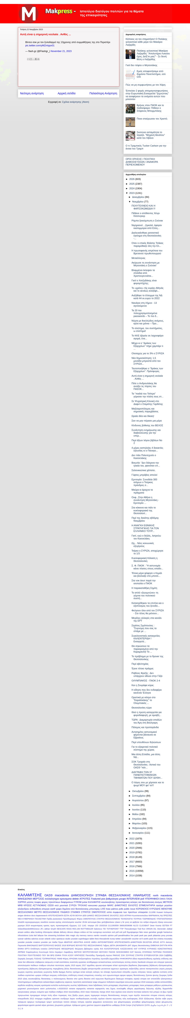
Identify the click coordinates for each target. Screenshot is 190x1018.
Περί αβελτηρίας (140, 664)
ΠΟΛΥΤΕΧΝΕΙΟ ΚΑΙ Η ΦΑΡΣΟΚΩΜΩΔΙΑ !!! (143, 207)
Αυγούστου (138, 800)
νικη (107, 989)
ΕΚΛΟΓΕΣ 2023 (117, 915)
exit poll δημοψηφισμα (129, 932)
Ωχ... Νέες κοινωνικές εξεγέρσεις (143, 544)
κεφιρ (95, 982)
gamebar (152, 932)
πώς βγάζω (73, 995)
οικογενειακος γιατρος (27, 992)
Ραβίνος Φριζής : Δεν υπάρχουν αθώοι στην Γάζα (147, 674)
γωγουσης (48, 972)
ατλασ (115, 965)
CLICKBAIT (144, 925)
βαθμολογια (112, 898)
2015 (132, 871)
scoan (41, 939)
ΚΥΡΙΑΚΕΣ (152, 949)
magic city (74, 935)
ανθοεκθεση (35, 909)
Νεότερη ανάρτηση (32, 93)
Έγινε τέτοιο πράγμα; (143, 668)
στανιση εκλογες (165, 995)
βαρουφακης (143, 965)
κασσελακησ (87, 982)
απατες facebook (138, 962)
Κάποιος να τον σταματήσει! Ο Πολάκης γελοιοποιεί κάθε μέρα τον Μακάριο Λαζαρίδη (146, 42)
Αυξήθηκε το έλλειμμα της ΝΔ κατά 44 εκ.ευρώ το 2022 (147, 297)
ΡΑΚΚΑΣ (116, 955)
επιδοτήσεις (62, 975)
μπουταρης (94, 909)
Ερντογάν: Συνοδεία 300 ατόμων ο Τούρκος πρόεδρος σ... (144, 482)
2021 (132, 843)
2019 (132, 852)
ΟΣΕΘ (51, 905)
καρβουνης (60, 982)
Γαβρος (106, 945)
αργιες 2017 (81, 965)
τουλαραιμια (40, 1002)
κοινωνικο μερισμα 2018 (135, 982)
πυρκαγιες (62, 995)
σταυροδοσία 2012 (26, 999)
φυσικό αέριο (40, 1005)
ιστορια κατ (145, 979)
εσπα (109, 912)
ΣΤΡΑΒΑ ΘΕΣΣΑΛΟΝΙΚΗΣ (113, 895)
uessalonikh (126, 939)
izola (31, 935)
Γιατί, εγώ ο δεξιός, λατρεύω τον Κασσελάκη (146, 537)
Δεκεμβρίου (138, 197)
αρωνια (99, 965)
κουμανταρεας (37, 925)
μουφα (122, 898)
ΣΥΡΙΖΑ (73, 905)
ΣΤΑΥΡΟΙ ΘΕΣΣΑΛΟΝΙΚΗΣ (108, 919)
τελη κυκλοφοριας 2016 (132, 999)
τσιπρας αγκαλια (85, 1002)
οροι (46, 992)
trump (112, 939)
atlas (33, 932)
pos (103, 898)
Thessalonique (130, 929)
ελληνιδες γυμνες (130, 972)
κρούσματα (46, 985)
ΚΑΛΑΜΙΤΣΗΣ (30, 895)
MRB (20, 905)
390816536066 (126, 925)
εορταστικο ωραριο (33, 975)
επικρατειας (89, 975)
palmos (114, 909)
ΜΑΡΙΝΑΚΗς (154, 915)
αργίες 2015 (70, 965)
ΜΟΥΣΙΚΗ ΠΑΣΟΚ (107, 952)
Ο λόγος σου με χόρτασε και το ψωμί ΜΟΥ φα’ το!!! (148, 784)
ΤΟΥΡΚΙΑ (137, 919)
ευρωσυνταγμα (113, 975)
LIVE (103, 909)
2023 (132, 193)
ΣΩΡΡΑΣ (22, 902)
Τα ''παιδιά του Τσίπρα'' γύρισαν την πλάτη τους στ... (147, 395)
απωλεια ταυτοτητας (55, 965)
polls (121, 909)
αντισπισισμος (118, 962)
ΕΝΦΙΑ (21, 949)
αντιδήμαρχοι (92, 962)
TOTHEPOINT (113, 929)
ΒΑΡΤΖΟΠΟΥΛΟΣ (46, 945)
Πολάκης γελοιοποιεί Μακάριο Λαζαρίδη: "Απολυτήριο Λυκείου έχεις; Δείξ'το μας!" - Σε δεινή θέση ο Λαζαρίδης (153, 55)
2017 (132, 861)
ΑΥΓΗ (162, 942)
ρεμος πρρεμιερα (92, 995)
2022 (132, 838)
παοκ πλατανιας (92, 992)
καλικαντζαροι (49, 982)
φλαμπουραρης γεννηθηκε (129, 1002)
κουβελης (30, 985)
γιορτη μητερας (165, 969)
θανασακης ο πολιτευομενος (53, 979)
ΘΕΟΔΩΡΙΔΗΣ (67, 949)
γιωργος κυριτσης (25, 972)
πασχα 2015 (105, 992)
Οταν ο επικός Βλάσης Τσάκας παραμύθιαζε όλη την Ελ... (147, 244)
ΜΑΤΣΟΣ (78, 952)
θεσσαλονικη (148, 902)
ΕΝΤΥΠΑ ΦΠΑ (166, 945)
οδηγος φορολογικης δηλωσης (140, 989)
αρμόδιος (91, 965)
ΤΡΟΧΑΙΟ (82, 905)
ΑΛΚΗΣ (87, 942)
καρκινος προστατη (73, 982)
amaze (20, 932)
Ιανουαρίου (138, 833)
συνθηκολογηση (82, 999)
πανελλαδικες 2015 (76, 992)
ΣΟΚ (123, 955)
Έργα (60, 942)
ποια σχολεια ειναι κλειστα (122, 992)
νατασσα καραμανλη (96, 989)
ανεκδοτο (44, 922)
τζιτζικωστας (149, 999)
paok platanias (154, 935)
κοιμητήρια (119, 982)
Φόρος (65, 959)
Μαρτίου (136, 823)
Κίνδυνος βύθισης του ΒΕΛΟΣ (147, 425)
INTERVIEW (133, 898)
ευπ (104, 975)
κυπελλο (54, 985)
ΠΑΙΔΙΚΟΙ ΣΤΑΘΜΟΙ (70, 912)
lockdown (61, 935)
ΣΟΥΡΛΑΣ (130, 955)
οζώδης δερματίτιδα (163, 989)
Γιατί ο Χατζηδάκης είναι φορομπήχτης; (144, 282)
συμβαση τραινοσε (51, 999)
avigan (20, 915)
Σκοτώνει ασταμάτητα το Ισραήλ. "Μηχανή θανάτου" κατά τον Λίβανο (151, 135)
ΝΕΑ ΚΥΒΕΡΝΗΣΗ (26, 919)
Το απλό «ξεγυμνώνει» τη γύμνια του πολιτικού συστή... (145, 595)
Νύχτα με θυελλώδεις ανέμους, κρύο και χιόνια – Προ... (148, 322)
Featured (96, 898)
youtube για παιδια (49, 942)
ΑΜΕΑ (94, 942)
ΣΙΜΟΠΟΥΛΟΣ (89, 919)
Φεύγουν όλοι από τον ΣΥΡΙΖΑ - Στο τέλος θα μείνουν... (148, 612)
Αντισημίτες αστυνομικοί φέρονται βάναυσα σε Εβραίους (144, 735)
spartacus (60, 939)
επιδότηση (72, 975)
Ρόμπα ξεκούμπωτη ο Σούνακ (147, 220)
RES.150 (76, 929)
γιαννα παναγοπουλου (149, 969)
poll (142, 898)
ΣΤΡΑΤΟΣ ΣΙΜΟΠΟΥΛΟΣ (93, 912)
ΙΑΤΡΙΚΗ (128, 915)
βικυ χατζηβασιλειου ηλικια (108, 922)
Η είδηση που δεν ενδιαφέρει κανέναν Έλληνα (147, 691)
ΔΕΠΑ (112, 945)
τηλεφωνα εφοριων (26, 1002)
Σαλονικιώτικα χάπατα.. (144, 470)
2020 (132, 848)
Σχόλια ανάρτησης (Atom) (75, 102)
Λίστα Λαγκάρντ (56, 952)
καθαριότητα (37, 982)
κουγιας (37, 985)
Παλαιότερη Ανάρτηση (103, 93)
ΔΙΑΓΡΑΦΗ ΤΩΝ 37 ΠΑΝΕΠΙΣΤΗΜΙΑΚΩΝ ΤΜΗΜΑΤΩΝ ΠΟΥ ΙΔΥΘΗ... (147, 775)
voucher (135, 939)
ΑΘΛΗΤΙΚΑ (78, 942)
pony (163, 935)
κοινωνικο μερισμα (97, 905)
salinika (27, 939)
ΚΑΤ (135, 949)
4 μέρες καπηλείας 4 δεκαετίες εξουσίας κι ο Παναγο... (147, 449)
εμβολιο (156, 972)
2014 (132, 875)
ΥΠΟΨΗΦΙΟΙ (152, 898)
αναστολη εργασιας (78, 962)
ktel (35, 935)
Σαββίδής (168, 955)
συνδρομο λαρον (67, 999)
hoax (108, 909)
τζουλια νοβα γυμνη (163, 999)
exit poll (115, 932)
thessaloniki (104, 939)
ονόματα (40, 992)
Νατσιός (138, 952)
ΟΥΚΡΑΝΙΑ (147, 952)
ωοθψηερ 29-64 (118, 1005)
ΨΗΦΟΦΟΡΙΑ (126, 959)
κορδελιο (21, 985)
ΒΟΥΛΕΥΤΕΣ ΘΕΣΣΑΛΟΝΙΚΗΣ (89, 945)
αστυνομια (92, 922)
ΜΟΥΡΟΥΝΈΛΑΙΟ (90, 952)
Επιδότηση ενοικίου (39, 949)
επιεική (80, 975)
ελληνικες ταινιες (145, 972)
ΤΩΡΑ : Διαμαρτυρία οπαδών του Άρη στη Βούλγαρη (147, 721)
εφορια (123, 975)
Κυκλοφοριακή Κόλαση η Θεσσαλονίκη (145, 559)
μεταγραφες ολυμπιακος (118, 985)
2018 (132, 857)
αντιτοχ (128, 962)
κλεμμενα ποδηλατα (106, 982)
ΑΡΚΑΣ (156, 942)
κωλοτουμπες (64, 985)
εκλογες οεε (135, 902)
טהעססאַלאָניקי (138, 1005)
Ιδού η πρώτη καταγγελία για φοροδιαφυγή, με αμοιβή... (147, 714)
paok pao (143, 935)
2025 (132, 184)
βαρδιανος (133, 965)
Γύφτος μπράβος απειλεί (144, 475)
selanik (48, 939)
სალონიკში (161, 1005)
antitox (27, 932)
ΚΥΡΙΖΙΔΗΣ (155, 909)
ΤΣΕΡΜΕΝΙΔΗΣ (149, 919)
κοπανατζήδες (166, 982)
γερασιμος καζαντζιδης (129, 969)
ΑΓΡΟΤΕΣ (85, 898)
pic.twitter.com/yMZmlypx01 (39, 45)
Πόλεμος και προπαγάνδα (145, 727)
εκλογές (89, 972)
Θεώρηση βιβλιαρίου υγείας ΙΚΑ (89, 949)
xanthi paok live (150, 939)
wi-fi (141, 939)
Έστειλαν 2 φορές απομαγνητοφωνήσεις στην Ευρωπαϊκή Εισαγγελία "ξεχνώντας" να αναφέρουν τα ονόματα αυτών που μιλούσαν (147, 95)
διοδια (55, 972)
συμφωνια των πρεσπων (125, 912)
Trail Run (141, 929)
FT (171, 925)
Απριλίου (137, 819)
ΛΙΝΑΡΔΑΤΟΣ (142, 895)
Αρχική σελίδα (66, 93)
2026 (132, 179)
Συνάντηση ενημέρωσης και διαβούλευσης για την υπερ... (146, 433)
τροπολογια (57, 1002)
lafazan (40, 935)
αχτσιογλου (123, 965)
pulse (84, 902)
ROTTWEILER (87, 929)
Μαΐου (135, 814)
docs (33, 915)
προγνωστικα (23, 995)
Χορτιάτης (96, 959)
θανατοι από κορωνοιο (94, 979)
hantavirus (167, 932)
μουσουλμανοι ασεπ (36, 989)
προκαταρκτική (62, 925)
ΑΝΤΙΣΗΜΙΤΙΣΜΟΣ (106, 942)
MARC (110, 905)
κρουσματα (66, 898)
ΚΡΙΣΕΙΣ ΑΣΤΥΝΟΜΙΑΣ (35, 905)
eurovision (107, 932)
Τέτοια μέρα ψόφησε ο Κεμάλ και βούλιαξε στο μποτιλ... (147, 574)
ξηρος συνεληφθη (118, 989)
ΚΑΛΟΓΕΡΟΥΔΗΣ (111, 949)
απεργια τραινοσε (164, 962)
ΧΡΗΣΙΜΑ (73, 959)
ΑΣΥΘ (72, 915)
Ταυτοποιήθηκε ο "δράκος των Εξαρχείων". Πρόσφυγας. (147, 370)
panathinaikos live (126, 935)
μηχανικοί (22, 989)
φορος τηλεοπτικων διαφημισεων (57, 902)
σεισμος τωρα (127, 995)
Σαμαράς (21, 959)
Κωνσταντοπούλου (140, 915)
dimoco (70, 932)
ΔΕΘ (84, 915)
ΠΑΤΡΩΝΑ (157, 952)
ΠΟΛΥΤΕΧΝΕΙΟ (34, 955)
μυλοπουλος (51, 989)
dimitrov (27, 915)
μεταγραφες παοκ (136, 985)
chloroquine (48, 932)
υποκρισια (143, 912)
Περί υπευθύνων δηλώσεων (146, 742)
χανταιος (50, 1005)
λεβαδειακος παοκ (85, 985)
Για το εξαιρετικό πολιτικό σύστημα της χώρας (145, 748)
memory (83, 935)
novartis (103, 935)
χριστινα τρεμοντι (94, 1005)
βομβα (84, 969)
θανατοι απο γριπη (75, 979)
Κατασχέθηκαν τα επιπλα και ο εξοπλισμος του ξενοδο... (148, 604)
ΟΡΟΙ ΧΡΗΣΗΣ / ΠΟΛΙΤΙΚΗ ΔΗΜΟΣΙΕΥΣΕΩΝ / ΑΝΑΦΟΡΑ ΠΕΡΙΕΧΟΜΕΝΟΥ (142, 162)
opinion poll (113, 935)
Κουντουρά (43, 952)
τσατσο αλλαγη (70, 1002)
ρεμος (81, 995)
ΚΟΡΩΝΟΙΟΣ (142, 909)
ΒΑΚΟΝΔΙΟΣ (32, 945)
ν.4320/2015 (62, 989)
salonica (34, 939)
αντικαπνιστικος (104, 962)
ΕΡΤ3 (27, 949)
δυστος (69, 972)
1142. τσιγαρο (88, 925)
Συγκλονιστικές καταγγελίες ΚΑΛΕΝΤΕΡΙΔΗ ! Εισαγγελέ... (146, 638)
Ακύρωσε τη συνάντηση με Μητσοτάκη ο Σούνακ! (146, 264)
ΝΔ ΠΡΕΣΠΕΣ (166, 915)
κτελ (57, 905)
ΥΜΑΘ (59, 959)
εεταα (82, 972)
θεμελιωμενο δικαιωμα (114, 979)
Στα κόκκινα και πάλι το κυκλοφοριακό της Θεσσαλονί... (144, 510)
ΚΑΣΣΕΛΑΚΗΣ (126, 949)
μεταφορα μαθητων (153, 985)
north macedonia (162, 895)
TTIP (122, 929)
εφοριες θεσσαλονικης (135, 975)
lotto (67, 935)
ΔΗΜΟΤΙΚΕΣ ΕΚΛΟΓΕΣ (126, 905)
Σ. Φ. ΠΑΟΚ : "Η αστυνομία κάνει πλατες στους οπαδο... (147, 567)
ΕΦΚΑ (162, 899)
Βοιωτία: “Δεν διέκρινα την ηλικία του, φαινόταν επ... (146, 464)
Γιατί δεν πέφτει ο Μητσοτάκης (141, 65)
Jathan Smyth (50, 929)
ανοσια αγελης (55, 922)
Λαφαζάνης (68, 952)
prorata (169, 935)
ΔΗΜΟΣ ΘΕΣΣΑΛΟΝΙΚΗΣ (98, 915)
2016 (132, 866)
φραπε (32, 1005)
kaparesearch (42, 915)
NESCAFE (61, 929)
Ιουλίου (136, 805)
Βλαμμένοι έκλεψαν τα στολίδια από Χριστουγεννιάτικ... (143, 273)
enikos (83, 932)
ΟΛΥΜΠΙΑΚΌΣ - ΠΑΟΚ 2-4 (146, 680)
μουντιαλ (64, 905)
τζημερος (73, 925)
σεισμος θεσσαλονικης (110, 995)
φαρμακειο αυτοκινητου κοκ (105, 1002)
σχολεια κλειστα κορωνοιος (110, 999)
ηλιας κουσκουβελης (31, 979)
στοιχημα (38, 999)
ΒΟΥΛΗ (78, 915)
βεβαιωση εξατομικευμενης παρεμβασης (47, 969)
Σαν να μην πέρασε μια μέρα (147, 420)
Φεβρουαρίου (139, 828)
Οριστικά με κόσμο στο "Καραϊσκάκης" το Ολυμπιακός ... (143, 700)
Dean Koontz (155, 925)
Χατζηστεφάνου (84, 959)
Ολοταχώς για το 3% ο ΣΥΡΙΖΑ (148, 353)
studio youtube (71, 939)
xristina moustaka (164, 939)
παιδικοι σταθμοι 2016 (58, 992)
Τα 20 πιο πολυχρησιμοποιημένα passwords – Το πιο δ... (145, 313)
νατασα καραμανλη (77, 989)
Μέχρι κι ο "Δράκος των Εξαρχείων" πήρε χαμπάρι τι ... (147, 346)
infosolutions (23, 935)
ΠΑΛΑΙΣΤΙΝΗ (40, 919)
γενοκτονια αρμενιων (110, 969)
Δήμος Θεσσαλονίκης (141, 945)
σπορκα (154, 995)
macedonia (62, 895)
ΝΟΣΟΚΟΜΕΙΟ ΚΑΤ (125, 952)
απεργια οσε (151, 962)
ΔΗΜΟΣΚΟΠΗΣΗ (82, 895)
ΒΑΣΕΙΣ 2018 (60, 945)
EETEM (165, 925)
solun (53, 939)
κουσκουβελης (108, 902)
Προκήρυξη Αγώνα (104, 955)
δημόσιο (66, 909)
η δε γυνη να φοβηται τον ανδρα (135, 922)
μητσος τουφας (34, 902)
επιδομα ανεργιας (49, 975)
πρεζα (169, 992)
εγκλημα (76, 972)
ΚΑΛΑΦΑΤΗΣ (94, 902)
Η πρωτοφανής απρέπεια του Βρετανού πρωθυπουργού (147, 252)
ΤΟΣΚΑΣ (37, 959)
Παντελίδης (90, 955)
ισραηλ (136, 979)
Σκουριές (30, 959)
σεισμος (158, 902)
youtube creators (32, 942)
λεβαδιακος (98, 985)
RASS (69, 929)
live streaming (50, 935)
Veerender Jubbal (164, 929)
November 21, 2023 (61, 51)
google (160, 932)
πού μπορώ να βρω (157, 992)
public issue (129, 909)
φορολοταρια (23, 1005)
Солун (128, 1005)
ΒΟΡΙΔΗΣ (71, 945)
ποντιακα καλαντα (141, 992)
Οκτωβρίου (138, 791)
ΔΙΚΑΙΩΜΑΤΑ (121, 945)
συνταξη (93, 999)
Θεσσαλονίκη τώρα (142, 707)
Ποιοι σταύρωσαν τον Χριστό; (152, 118)
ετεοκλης (98, 975)
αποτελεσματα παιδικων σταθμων (32, 965)
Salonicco (98, 929)
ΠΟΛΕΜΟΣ (167, 952)
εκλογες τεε (98, 972)
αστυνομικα (107, 965)
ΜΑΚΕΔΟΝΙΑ (25, 898)
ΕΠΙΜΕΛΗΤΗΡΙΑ (147, 905)
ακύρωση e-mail (52, 962)
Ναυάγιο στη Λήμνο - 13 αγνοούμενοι (144, 304)
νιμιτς (52, 925)
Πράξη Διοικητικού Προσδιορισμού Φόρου (64, 919)
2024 (132, 188)
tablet (91, 939)
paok (136, 935)
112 (79, 925)
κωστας (74, 985)
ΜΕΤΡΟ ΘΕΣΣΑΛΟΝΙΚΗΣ (46, 912)
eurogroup (97, 932)
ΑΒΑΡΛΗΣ (68, 942)
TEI (104, 929)
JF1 (41, 929)
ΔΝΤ (129, 945)
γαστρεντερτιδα (94, 969)
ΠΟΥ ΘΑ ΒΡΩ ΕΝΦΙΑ (51, 955)
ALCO (135, 925)
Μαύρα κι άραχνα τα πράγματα (142, 491)
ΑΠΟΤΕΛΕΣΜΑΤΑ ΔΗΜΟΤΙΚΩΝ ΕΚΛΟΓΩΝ (133, 942)
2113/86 (152, 912)
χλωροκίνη (59, 1005)
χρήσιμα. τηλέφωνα (72, 1005)
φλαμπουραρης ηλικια (151, 1002)
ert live (89, 932)
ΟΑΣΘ (48, 895)
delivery (63, 932)
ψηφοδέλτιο (106, 1005)
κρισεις (46, 925)
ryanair (21, 939)
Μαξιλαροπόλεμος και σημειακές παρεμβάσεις (145, 410)
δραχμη (62, 972)
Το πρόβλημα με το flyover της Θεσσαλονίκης (147, 658)
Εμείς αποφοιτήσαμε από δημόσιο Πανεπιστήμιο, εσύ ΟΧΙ (151, 74)
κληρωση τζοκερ (156, 922)
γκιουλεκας (38, 972)
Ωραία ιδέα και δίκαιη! (143, 416)
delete (75, 898)
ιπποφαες (129, 979)
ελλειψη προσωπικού (113, 972)
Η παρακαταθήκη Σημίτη (144, 588)
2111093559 (113, 925)
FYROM (77, 902)
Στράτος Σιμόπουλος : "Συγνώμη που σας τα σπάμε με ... (144, 628)
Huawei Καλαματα (164, 912)
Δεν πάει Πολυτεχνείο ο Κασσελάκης (144, 456)
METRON (167, 902)
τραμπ (49, 1002)
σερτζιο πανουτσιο (142, 995)
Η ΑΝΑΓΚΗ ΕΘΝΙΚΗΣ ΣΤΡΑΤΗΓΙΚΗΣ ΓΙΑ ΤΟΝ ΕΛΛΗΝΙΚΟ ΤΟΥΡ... (145, 528)
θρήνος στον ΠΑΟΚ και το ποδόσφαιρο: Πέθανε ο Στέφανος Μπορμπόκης (150, 108)
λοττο (105, 985)
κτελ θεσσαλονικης (80, 909)
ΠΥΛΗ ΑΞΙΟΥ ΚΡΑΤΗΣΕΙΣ (73, 955)
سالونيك (153, 1005)
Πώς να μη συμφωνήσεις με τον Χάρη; (146, 84)
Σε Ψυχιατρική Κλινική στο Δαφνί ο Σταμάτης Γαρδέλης (147, 402)
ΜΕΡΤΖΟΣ (38, 898)
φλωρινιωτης (167, 1002)
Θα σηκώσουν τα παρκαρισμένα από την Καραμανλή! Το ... (145, 649)
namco (90, 935)
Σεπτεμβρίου (139, 795)
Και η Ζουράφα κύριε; (143, 685)
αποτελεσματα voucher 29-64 (74, 922)
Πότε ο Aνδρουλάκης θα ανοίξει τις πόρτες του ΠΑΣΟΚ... (144, 386)
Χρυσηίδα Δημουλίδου (110, 959)
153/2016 (103, 925)
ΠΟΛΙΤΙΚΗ (22, 955)
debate (56, 932)
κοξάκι (157, 982)
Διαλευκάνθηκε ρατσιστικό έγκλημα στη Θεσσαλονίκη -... (146, 235)
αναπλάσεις (64, 962)
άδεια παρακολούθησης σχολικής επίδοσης (150, 959)
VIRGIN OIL (151, 929)
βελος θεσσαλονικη (73, 969)
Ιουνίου (136, 809)
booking (38, 932)
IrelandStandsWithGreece (29, 929)
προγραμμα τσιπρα (38, 995)
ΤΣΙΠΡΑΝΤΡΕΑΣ (49, 959)
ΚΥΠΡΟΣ (142, 949)
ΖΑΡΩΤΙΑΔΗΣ (54, 949)
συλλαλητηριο (52, 898)
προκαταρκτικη (123, 902)
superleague (83, 939)
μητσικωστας (166, 985)
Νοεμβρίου (138, 201)
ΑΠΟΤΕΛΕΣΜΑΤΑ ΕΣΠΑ (58, 915)
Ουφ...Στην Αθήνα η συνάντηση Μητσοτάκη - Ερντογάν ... (145, 500)
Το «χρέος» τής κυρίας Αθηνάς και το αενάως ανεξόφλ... (148, 289)
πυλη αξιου (52, 995)
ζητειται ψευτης (152, 975)
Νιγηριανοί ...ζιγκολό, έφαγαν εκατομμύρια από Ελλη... (147, 226)
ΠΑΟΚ (169, 899)
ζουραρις (163, 975)
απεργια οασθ (48, 909)
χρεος (83, 1005)
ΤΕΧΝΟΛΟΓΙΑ (127, 919)
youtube (21, 942)
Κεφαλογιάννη (32, 952)
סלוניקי (147, 1005)
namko (96, 935)
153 (96, 925)
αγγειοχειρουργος (32, 922)
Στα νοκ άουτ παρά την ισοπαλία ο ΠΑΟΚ (144, 582)
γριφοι (59, 909)
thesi (97, 939)
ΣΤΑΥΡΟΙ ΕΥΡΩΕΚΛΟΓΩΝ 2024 (149, 955)
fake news (143, 932)
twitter (117, 939)
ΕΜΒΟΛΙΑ (155, 945)
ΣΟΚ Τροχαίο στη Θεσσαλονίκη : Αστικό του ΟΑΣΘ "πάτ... (146, 764)
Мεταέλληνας (138, 258)
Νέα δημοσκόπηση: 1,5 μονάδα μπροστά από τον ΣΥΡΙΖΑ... (146, 361)
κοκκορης (150, 982)
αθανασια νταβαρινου (35, 962)
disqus (77, 932)
